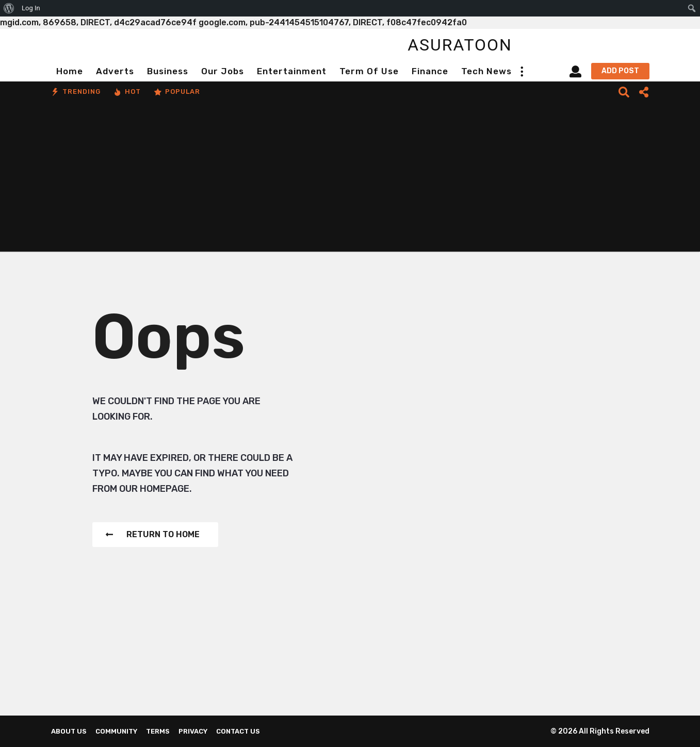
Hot (127, 91)
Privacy (192, 731)
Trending (76, 91)
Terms (158, 731)
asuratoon (460, 45)
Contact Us (238, 731)
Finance (430, 71)
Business (167, 71)
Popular (177, 91)
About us (69, 731)
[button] (522, 71)
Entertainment (292, 71)
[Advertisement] (350, 179)
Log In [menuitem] (31, 8)
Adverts (115, 71)
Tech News (486, 71)
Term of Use (369, 71)
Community (116, 731)
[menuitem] (9, 8)
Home (69, 71)
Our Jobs (222, 71)
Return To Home (153, 534)
